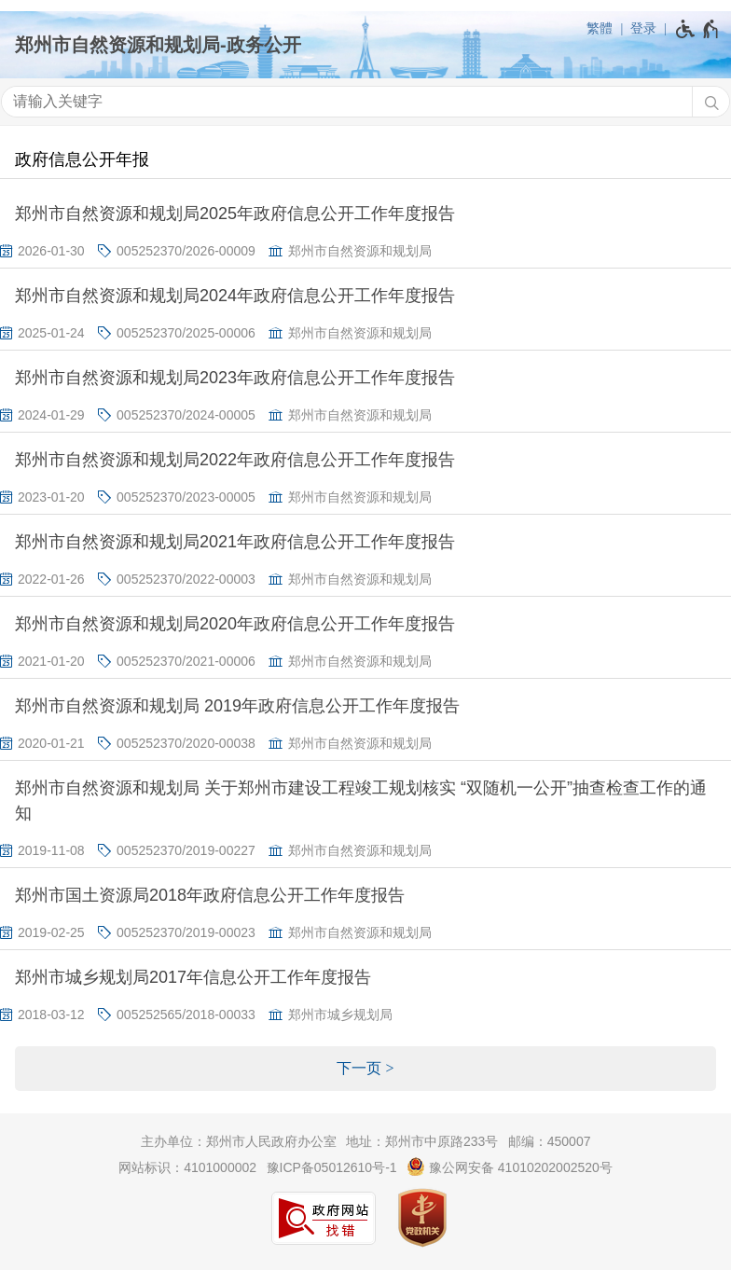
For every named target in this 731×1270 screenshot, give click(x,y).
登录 (643, 28)
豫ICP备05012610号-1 (332, 1167)
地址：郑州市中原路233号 (422, 1141)
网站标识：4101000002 (187, 1167)
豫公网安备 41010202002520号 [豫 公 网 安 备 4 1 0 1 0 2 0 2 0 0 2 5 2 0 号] (510, 1166)
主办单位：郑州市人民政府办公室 (239, 1141)
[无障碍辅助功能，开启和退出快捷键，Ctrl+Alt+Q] (698, 29)
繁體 (599, 28)
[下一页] (365, 1068)
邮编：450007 (549, 1141)
